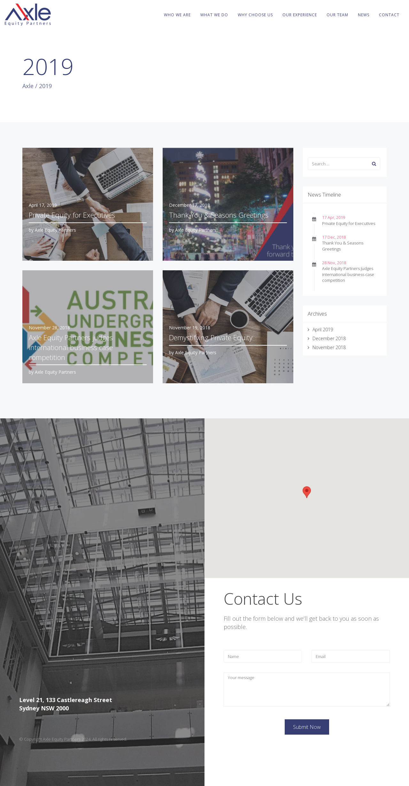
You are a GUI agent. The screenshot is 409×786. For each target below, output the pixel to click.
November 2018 (329, 347)
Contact (389, 15)
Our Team (337, 15)
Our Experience (299, 15)
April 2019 (323, 329)
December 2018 (329, 338)
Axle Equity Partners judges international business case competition (348, 274)
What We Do (214, 15)
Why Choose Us (255, 15)
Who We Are (177, 15)
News (363, 15)
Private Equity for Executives (348, 223)
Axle (28, 86)
